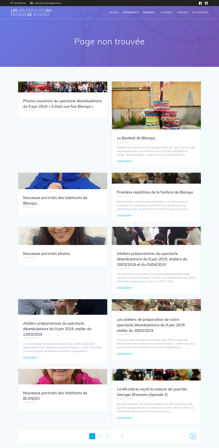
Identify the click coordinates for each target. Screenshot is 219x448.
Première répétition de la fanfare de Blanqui (61, 191)
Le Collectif (200, 12)
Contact (182, 12)
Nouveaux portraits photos (140, 199)
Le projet (167, 12)
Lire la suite (123, 161)
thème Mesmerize (155, 440)
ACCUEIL (114, 12)
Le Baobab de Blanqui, (136, 138)
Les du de (31, 12)
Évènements (131, 12)
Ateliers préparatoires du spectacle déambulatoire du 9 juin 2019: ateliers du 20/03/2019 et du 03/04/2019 (152, 249)
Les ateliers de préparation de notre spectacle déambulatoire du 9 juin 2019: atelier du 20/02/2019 (151, 315)
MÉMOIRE (148, 12)
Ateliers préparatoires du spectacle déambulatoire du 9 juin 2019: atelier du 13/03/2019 (57, 256)
